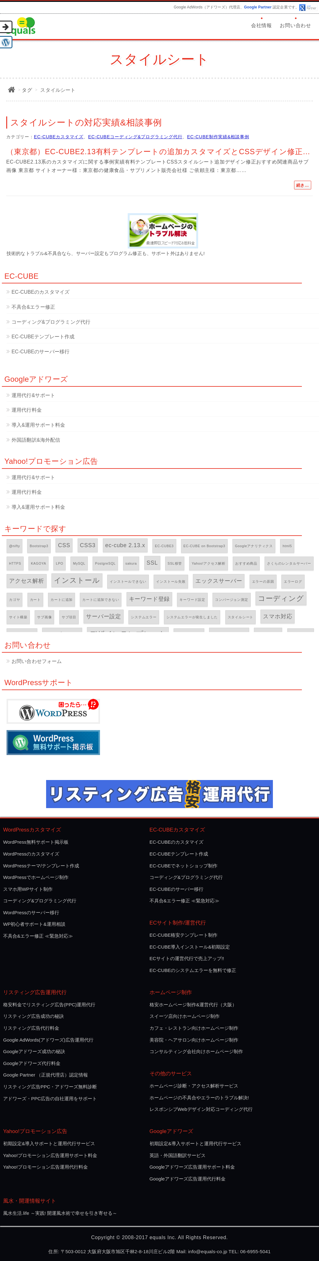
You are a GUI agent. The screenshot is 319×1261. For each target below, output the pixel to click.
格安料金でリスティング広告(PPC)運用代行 (49, 1004)
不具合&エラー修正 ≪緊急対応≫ (38, 936)
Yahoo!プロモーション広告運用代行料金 (45, 1167)
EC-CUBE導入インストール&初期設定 (190, 946)
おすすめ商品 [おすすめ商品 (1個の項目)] (246, 563)
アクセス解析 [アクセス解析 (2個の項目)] (26, 581)
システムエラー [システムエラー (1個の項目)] (144, 617)
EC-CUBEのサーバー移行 (40, 351)
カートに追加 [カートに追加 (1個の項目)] (61, 599)
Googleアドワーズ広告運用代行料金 (188, 1178)
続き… (302, 185)
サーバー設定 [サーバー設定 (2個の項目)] (103, 616)
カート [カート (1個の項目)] (35, 599)
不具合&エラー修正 (33, 307)
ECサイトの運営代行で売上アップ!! (187, 958)
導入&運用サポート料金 (38, 425)
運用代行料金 (27, 410)
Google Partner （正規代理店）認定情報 (45, 1074)
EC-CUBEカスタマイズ (58, 136)
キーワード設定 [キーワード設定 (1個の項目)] (192, 599)
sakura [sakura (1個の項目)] (131, 563)
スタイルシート (57, 90)
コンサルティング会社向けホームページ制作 (196, 1051)
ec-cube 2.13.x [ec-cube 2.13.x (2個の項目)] (125, 545)
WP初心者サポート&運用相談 (34, 924)
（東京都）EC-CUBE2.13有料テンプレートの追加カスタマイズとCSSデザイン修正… (158, 151)
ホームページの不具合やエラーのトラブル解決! (199, 1097)
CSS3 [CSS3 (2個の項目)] (88, 545)
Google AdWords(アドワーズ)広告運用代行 (48, 1040)
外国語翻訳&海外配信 (36, 440)
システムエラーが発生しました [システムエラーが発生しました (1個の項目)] (192, 617)
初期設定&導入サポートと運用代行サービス (49, 1143)
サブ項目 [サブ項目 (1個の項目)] (69, 617)
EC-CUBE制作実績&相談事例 (218, 136)
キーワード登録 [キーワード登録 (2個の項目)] (149, 599)
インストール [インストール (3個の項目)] (77, 580)
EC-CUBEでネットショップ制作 (183, 865)
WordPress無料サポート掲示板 (36, 842)
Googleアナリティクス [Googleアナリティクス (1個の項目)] (254, 546)
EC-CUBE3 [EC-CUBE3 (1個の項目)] (164, 546)
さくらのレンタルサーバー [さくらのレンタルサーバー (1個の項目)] (289, 563)
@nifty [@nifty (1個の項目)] (14, 546)
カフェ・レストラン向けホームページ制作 (194, 1028)
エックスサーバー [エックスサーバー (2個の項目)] (218, 581)
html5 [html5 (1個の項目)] (287, 546)
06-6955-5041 (255, 1251)
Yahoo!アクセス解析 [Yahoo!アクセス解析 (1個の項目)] (209, 563)
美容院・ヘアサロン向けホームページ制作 (194, 1040)
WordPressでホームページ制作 (36, 877)
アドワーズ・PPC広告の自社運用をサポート (50, 1098)
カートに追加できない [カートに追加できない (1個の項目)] (100, 599)
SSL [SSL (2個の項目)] (152, 563)
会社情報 (261, 25)
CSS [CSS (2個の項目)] (64, 545)
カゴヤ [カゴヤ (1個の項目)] (14, 599)
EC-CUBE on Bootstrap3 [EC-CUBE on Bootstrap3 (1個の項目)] (204, 546)
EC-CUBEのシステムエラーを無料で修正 (193, 970)
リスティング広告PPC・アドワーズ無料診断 (50, 1086)
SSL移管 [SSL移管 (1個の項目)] (175, 563)
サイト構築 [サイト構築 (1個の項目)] (18, 617)
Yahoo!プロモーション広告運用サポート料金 (50, 1155)
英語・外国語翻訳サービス (178, 1155)
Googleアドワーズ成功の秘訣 (34, 1051)
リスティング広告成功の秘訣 (33, 1016)
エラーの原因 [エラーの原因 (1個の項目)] (263, 581)
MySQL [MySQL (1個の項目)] (79, 563)
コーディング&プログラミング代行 (51, 322)
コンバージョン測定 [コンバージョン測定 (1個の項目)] (231, 599)
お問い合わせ (295, 25)
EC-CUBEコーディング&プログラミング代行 (135, 136)
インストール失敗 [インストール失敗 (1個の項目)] (170, 581)
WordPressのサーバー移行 (31, 912)
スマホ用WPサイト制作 (28, 889)
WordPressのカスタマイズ (31, 853)
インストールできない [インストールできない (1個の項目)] (128, 581)
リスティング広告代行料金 (31, 1028)
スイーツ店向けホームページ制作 (185, 1016)
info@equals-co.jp (207, 1251)
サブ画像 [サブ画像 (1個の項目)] (44, 617)
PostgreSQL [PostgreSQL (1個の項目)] (105, 563)
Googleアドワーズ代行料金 (31, 1063)
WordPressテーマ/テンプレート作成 (41, 865)
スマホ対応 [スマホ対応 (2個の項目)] (277, 616)
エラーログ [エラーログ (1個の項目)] (293, 581)
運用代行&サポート (33, 395)
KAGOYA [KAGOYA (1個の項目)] (38, 563)
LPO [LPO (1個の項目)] (59, 563)
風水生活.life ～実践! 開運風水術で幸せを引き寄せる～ (60, 1213)
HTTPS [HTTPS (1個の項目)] (15, 563)
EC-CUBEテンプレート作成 (43, 336)
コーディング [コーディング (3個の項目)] (281, 598)
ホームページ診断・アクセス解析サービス (194, 1085)
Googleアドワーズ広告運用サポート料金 (192, 1167)
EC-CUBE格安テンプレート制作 (183, 935)
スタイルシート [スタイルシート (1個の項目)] (241, 617)
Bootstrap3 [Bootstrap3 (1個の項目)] (39, 546)
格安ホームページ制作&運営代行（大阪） (193, 1004)
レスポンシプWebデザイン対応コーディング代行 (201, 1109)
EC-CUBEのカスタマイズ (40, 292)
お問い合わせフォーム (37, 661)
